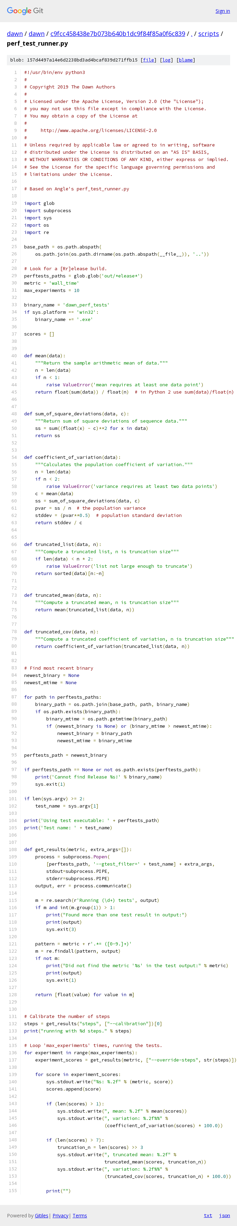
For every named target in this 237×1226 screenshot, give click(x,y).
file (148, 60)
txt (208, 1215)
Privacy (60, 1215)
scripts (208, 33)
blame (186, 60)
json (224, 1215)
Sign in (223, 11)
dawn (15, 33)
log (166, 60)
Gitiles (41, 1215)
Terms (80, 1215)
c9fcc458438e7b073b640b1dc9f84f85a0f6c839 (117, 33)
